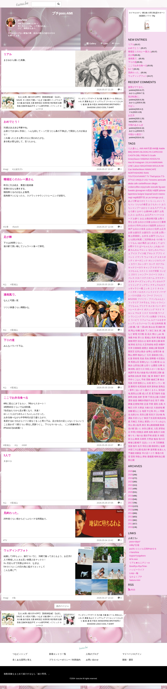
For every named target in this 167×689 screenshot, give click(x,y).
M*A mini (133, 559)
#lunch (15, 227)
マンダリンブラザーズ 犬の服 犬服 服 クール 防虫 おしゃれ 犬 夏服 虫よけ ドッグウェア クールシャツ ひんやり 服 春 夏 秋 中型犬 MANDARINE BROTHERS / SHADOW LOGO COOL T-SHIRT (100, 103)
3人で (7, 455)
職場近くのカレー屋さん (19, 179)
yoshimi (22, 20)
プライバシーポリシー (59, 660)
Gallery (91, 43)
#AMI (24, 445)
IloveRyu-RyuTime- (138, 566)
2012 (130, 520)
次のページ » (62, 606)
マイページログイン (131, 654)
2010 (130, 527)
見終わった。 (12, 512)
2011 (130, 523)
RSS (131, 589)
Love (104, 43)
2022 (130, 485)
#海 (14, 598)
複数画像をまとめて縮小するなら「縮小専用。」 (27, 674)
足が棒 (8, 237)
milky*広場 (134, 545)
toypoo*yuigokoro (137, 556)
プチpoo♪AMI (62, 13)
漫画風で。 (10, 294)
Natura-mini (134, 580)
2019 (130, 495)
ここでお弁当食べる (16, 397)
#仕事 (6, 227)
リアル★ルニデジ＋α (139, 562)
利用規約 (76, 660)
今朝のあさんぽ (135, 125)
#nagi (5, 169)
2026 (130, 471)
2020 (130, 492)
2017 (130, 502)
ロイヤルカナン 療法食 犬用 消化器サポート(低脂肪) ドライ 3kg (147, 14)
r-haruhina (134, 552)
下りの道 (9, 340)
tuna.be (83, 647)
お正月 (131, 115)
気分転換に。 (134, 96)
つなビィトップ (20, 654)
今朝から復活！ (135, 134)
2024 (130, 478)
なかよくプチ (135, 576)
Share (116, 43)
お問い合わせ (92, 660)
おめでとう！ (12, 121)
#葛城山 (14, 284)
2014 (130, 513)
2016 (130, 506)
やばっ (131, 106)
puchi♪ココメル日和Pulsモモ (143, 549)
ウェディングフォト (16, 550)
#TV (5, 540)
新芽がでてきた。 (136, 87)
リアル (8, 54)
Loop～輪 (133, 573)
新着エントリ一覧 (57, 654)
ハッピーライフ (136, 569)
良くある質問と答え (22, 660)
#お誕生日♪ (17, 169)
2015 (130, 509)
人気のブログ (92, 654)
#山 (4, 284)
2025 (130, 474)
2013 (130, 516)
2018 (130, 499)
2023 (130, 481)
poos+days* (135, 541)
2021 (130, 488)
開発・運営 (127, 660)
